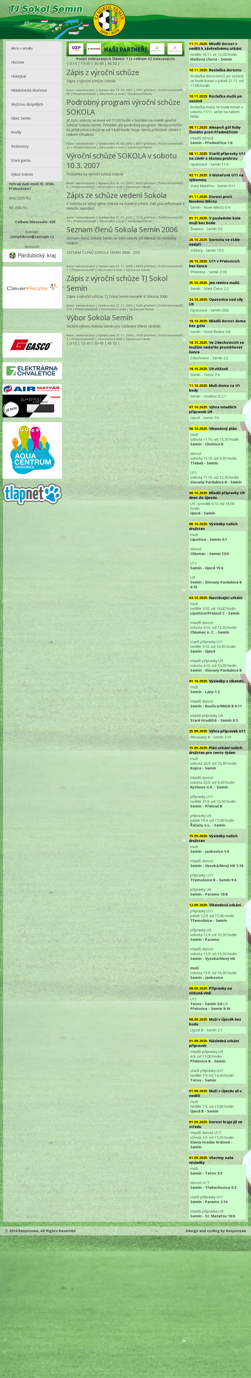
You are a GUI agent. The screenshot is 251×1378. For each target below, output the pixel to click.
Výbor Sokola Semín (100, 317)
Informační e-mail (111, 94)
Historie (17, 62)
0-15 (73, 63)
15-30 (85, 63)
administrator (85, 90)
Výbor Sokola (22, 174)
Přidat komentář (84, 94)
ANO (13, 198)
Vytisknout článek (140, 94)
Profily (16, 132)
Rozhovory (20, 146)
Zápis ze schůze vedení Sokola (117, 195)
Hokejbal (18, 76)
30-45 (98, 63)
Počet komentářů (171, 90)
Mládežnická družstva (29, 90)
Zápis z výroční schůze (103, 72)
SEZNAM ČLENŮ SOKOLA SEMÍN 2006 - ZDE (103, 252)
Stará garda (21, 160)
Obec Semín (21, 118)
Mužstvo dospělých (27, 104)
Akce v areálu (22, 48)
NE (11, 207)
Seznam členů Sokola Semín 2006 (122, 229)
